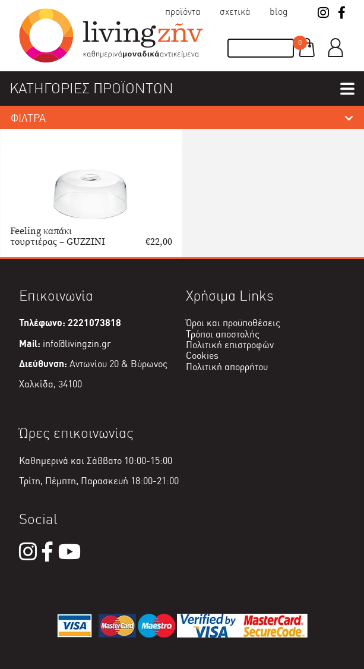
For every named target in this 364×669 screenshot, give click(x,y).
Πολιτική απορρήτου (227, 367)
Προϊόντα (183, 11)
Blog (279, 11)
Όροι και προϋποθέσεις (233, 323)
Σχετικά (235, 11)
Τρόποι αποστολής (222, 334)
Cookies (202, 355)
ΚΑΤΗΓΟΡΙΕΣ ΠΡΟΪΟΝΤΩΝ (91, 88)
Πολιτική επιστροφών (230, 345)
